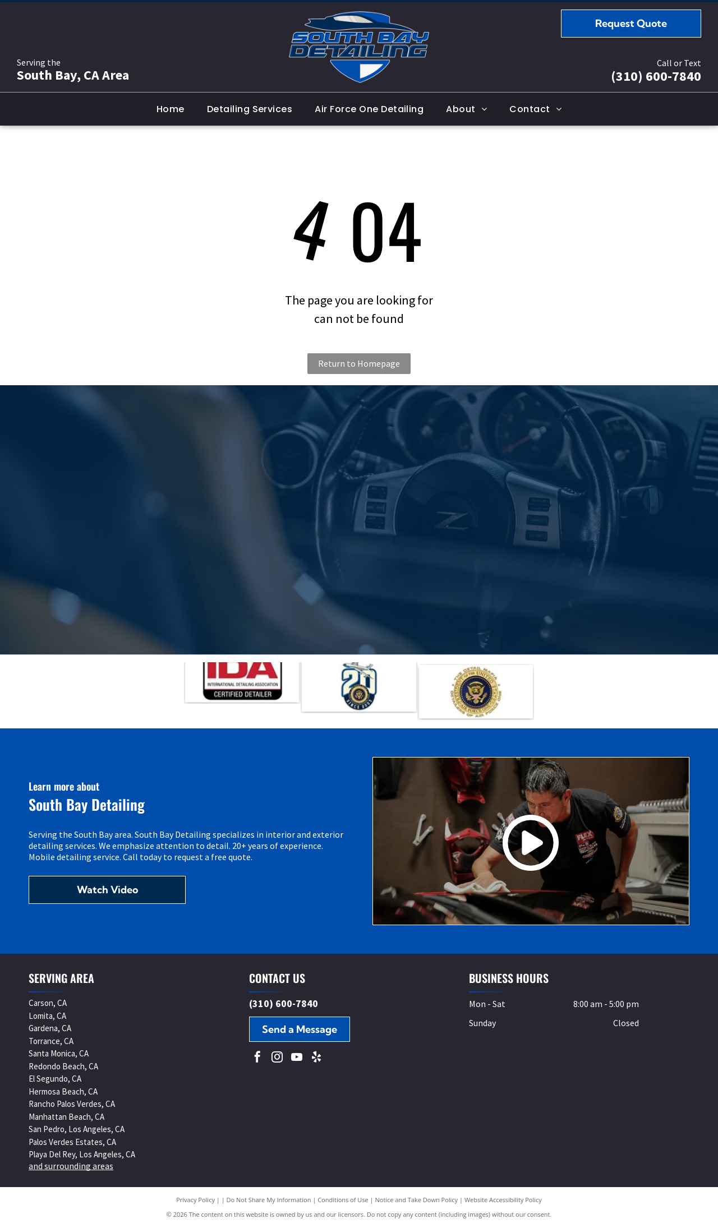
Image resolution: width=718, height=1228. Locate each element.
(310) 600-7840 (656, 76)
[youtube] (296, 1058)
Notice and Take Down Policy (416, 1199)
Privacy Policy (195, 1199)
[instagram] (277, 1058)
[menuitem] (170, 108)
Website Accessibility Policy (503, 1199)
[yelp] (316, 1058)
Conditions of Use (343, 1199)
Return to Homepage (359, 363)
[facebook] (257, 1058)
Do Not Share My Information (269, 1199)
